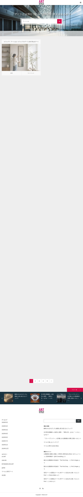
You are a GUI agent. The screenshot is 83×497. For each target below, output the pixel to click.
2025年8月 (5, 437)
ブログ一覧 (74, 389)
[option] (17, 398)
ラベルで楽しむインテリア (51, 442)
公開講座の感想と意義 (50, 454)
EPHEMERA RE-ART (8, 464)
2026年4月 (5, 426)
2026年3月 (5, 430)
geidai (3, 467)
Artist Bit (4, 460)
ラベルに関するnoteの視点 (51, 446)
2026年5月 (5, 422)
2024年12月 (5, 448)
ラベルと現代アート (7, 471)
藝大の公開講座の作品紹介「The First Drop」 (56, 460)
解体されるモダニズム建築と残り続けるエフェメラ (58, 428)
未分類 (4, 475)
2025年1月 (5, 444)
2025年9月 (5, 433)
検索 (78, 420)
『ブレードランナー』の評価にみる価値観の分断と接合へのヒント (62, 438)
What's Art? (44, 494)
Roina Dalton (52, 475)
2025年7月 (5, 441)
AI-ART (4, 456)
